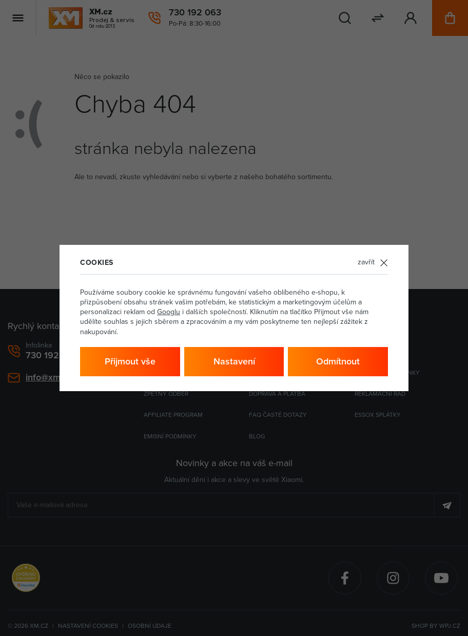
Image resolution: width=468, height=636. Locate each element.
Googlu (168, 311)
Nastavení (234, 361)
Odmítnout (338, 361)
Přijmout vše (130, 361)
